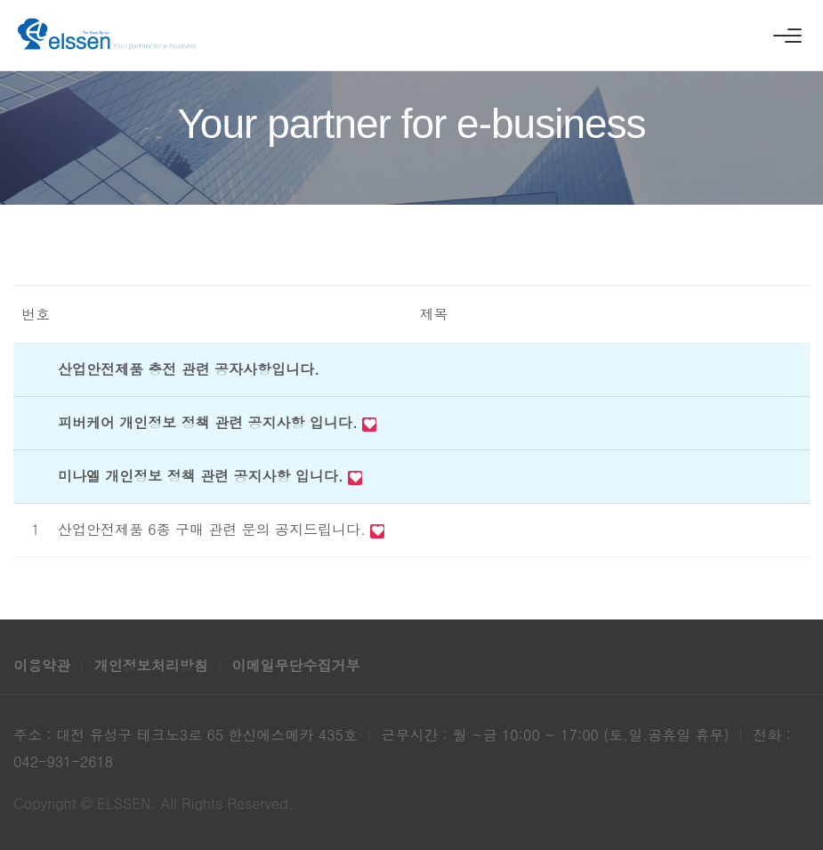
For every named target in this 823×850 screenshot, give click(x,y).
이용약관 (44, 665)
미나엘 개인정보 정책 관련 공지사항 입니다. (203, 475)
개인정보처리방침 (153, 665)
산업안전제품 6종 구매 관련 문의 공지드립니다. (214, 529)
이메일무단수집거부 (295, 665)
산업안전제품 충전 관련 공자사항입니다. (188, 369)
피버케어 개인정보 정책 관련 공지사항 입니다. (210, 422)
